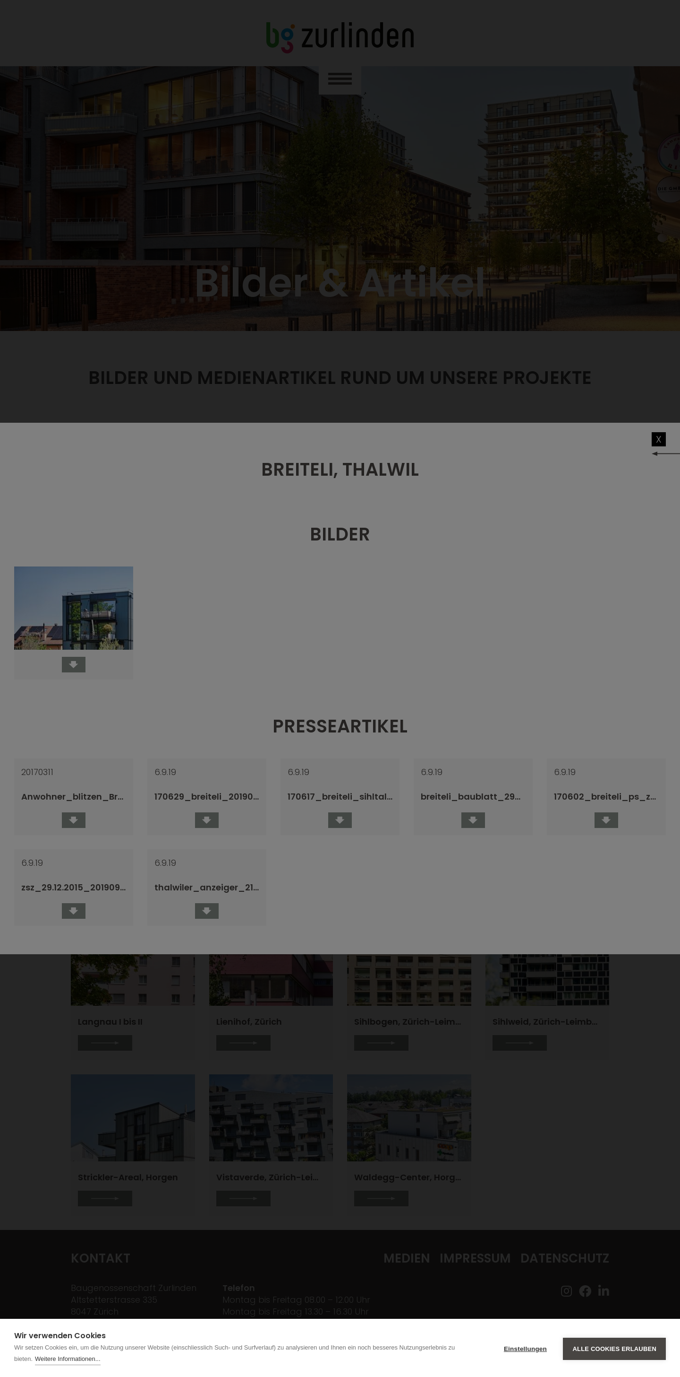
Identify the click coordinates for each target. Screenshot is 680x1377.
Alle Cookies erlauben (614, 1347)
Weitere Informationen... (68, 1358)
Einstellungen (525, 1347)
